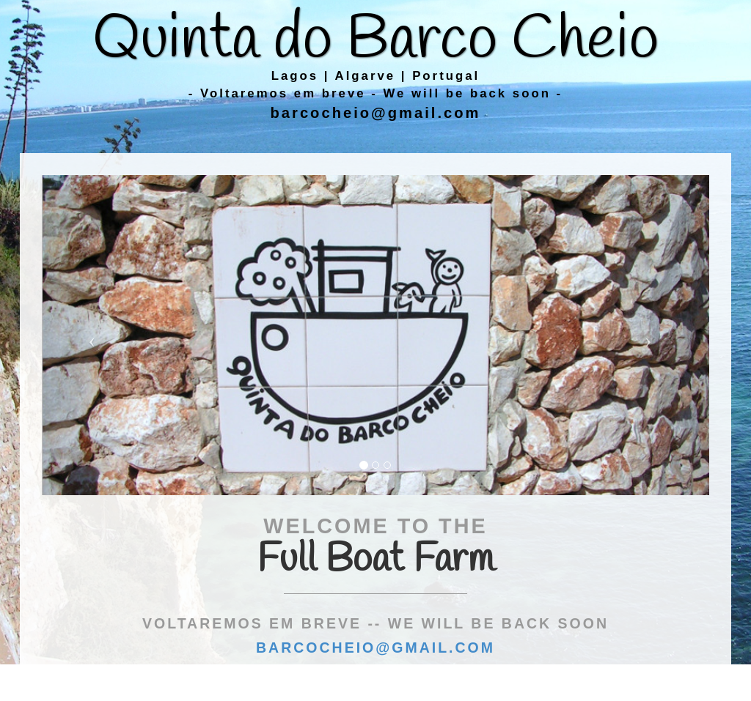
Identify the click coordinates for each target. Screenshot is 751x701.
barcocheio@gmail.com (376, 113)
